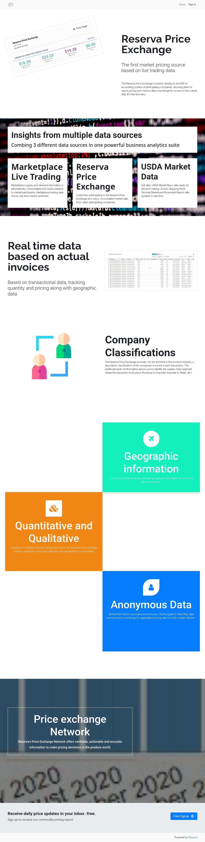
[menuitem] (182, 4)
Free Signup (183, 816)
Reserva (193, 837)
